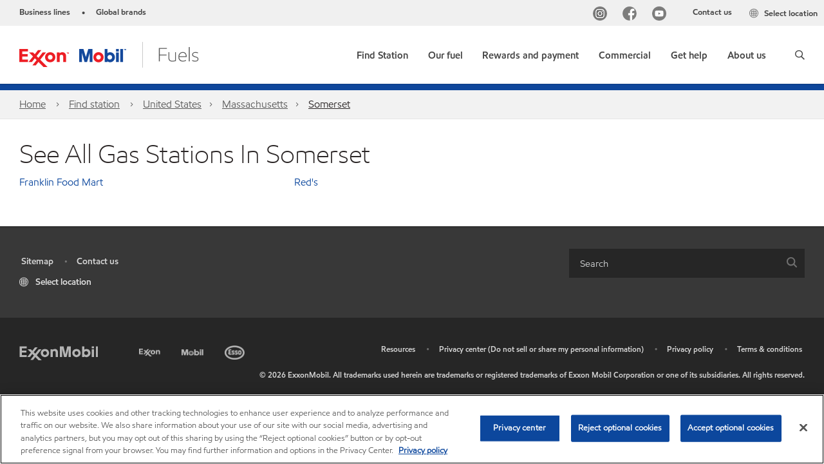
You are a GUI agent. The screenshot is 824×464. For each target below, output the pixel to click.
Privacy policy (690, 348)
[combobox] (687, 263)
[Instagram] (602, 15)
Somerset (329, 104)
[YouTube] (662, 15)
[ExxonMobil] (58, 352)
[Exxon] (151, 350)
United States (172, 104)
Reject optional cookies (620, 428)
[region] (412, 429)
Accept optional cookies (731, 428)
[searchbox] (674, 263)
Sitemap (37, 261)
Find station (94, 104)
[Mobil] (194, 350)
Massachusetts (255, 104)
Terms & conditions (769, 348)
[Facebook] (632, 15)
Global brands (121, 12)
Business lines (44, 12)
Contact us (712, 12)
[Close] (803, 427)
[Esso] (236, 350)
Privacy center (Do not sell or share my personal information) (541, 348)
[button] (800, 55)
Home (32, 104)
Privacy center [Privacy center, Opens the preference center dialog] (519, 428)
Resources (398, 348)
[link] (382, 52)
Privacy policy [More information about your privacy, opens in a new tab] (422, 450)
